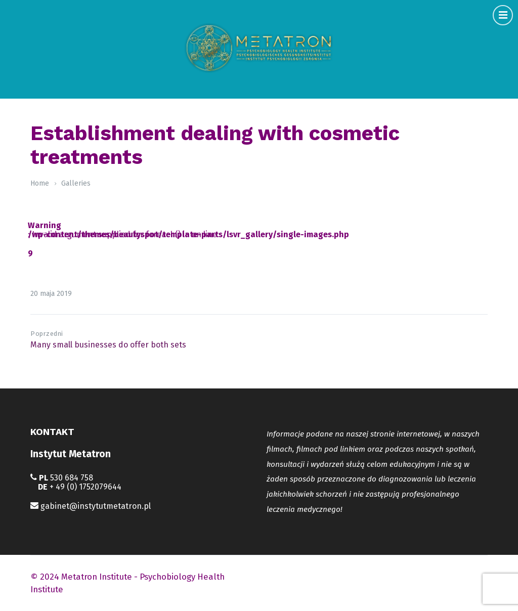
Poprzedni (46, 333)
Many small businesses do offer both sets (108, 345)
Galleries (76, 183)
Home (39, 183)
